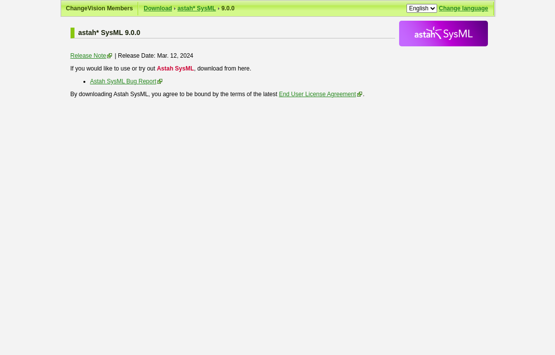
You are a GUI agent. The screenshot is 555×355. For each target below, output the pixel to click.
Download (158, 8)
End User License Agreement (317, 94)
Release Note (89, 55)
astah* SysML (197, 8)
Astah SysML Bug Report (123, 81)
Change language (463, 8)
